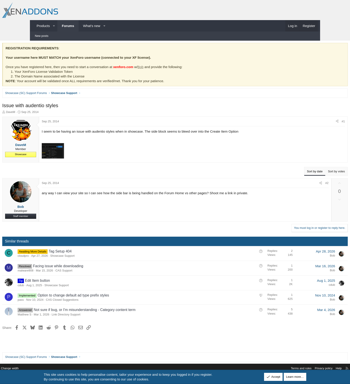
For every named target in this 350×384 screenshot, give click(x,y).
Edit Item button (68, 282)
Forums (68, 26)
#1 (312, 122)
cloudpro (54, 257)
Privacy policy (290, 368)
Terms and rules (268, 368)
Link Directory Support (97, 315)
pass (52, 301)
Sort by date (284, 172)
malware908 (57, 271)
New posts (41, 36)
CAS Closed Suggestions (93, 301)
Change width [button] (43, 368)
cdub (52, 286)
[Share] (306, 122)
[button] (53, 25)
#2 (295, 184)
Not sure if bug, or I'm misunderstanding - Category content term (116, 311)
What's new (91, 26)
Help (305, 368)
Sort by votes (305, 172)
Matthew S (55, 315)
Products (43, 26)
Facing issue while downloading (89, 267)
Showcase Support (93, 257)
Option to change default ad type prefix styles (104, 296)
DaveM (41, 113)
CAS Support (94, 271)
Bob (172, 68)
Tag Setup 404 (91, 252)
